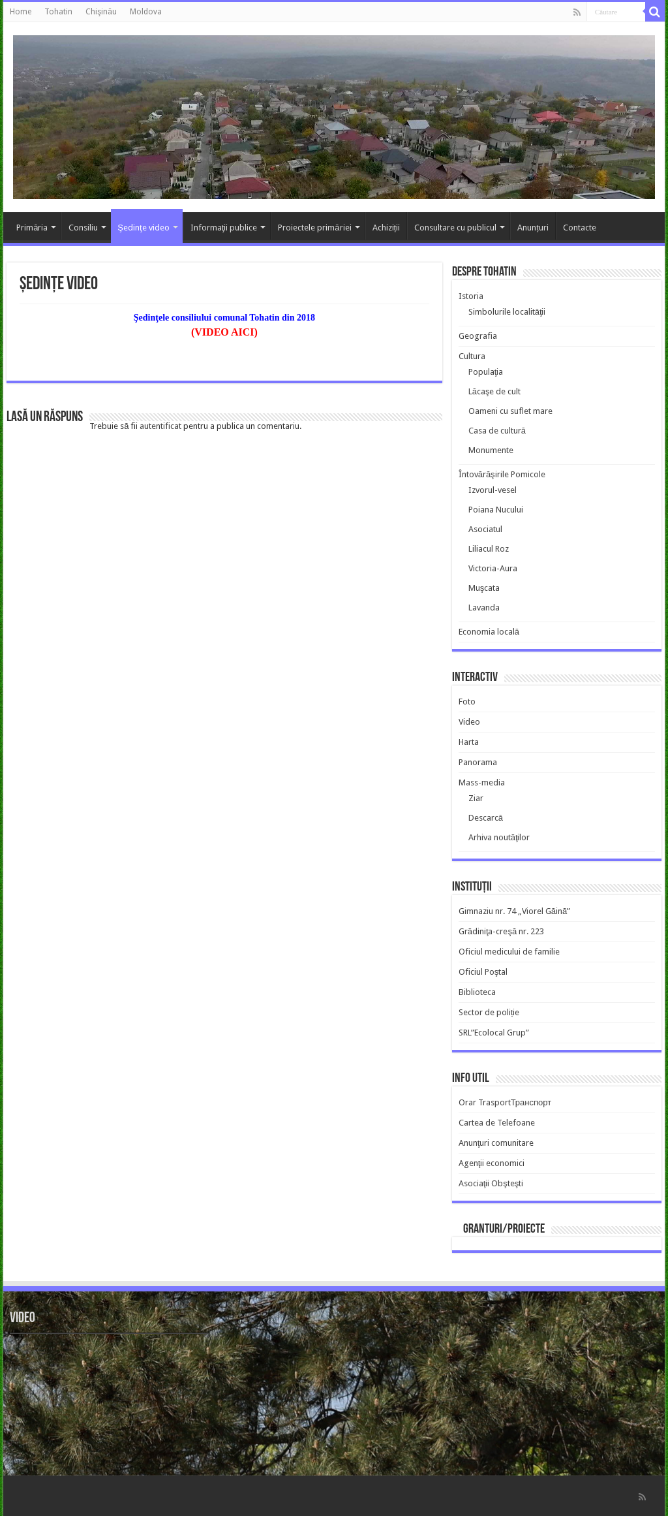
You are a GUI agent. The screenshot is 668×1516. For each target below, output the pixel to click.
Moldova (146, 11)
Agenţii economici (492, 1163)
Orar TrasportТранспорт (505, 1102)
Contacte (579, 227)
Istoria (471, 296)
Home (20, 11)
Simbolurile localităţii (507, 312)
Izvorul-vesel (492, 490)
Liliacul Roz (488, 549)
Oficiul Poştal (483, 972)
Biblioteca (477, 992)
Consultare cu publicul (455, 227)
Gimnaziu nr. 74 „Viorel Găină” (514, 911)
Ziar (475, 798)
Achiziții (386, 227)
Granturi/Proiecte (504, 1229)
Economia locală (489, 632)
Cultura (472, 356)
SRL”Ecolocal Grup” (494, 1032)
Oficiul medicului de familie (509, 951)
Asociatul (485, 529)
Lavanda (484, 607)
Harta (469, 742)
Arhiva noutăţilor (499, 837)
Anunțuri (533, 227)
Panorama (478, 762)
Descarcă (485, 818)
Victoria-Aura (492, 568)
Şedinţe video (143, 227)
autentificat (160, 426)
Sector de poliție (489, 1012)
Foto (467, 701)
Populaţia (486, 372)
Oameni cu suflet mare (510, 411)
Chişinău (101, 11)
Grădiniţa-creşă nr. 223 (502, 931)
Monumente (490, 450)
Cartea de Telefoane (497, 1123)
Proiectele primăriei (314, 227)
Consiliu (83, 227)
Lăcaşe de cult (494, 391)
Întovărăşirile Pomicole (502, 474)
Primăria (32, 227)
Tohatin (58, 11)
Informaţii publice (224, 227)
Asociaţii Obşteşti (491, 1183)
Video (469, 722)
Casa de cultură (497, 430)
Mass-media (482, 782)
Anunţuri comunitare (496, 1143)
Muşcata (484, 588)
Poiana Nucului (495, 509)
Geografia (478, 336)
